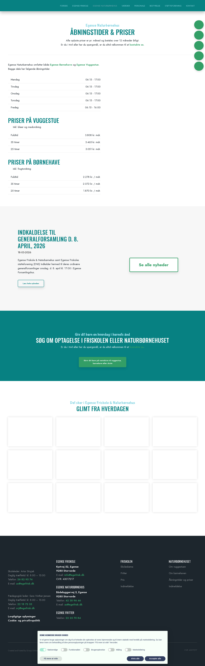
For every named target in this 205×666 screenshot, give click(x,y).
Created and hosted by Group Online (23, 650)
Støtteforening (173, 5)
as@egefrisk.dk (25, 583)
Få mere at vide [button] (51, 658)
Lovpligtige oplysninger (22, 616)
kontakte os (136, 45)
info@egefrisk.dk (74, 575)
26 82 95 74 (25, 579)
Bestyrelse (155, 5)
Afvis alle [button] (135, 658)
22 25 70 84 (73, 618)
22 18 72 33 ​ (24, 604)
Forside (64, 5)
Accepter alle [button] (155, 658)
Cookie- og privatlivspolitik (24, 620)
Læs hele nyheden (31, 283)
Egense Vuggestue (88, 65)
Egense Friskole (80, 5)
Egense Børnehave (61, 65)
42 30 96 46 (73, 600)
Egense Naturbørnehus (105, 5)
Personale (139, 5)
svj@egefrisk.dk (25, 608)
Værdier (126, 5)
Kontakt (190, 5)
